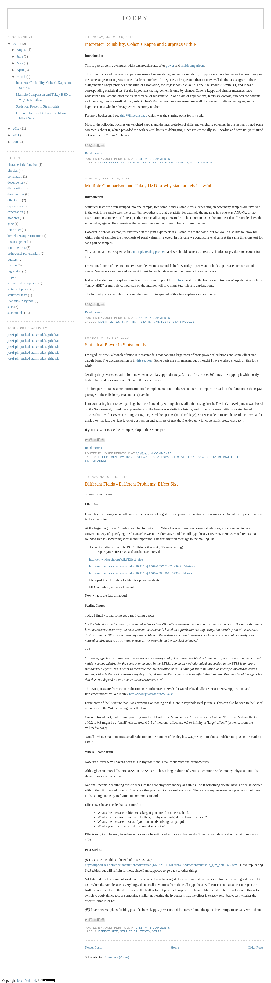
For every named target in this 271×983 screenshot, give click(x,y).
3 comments (160, 158)
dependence (15, 182)
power (170, 65)
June (20, 56)
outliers (12, 259)
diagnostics (15, 188)
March (21, 77)
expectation (15, 212)
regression (14, 271)
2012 (16, 128)
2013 (16, 44)
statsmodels (201, 162)
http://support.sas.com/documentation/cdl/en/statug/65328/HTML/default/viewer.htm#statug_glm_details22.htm (161, 863)
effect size (108, 455)
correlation (14, 176)
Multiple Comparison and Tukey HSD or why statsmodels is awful (148, 185)
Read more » (93, 153)
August (22, 49)
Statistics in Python (170, 162)
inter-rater (108, 162)
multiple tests (111, 321)
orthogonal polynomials (23, 253)
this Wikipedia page (133, 115)
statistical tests (136, 162)
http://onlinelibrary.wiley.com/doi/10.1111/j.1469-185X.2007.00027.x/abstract (142, 564)
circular (12, 170)
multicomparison (192, 65)
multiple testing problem (149, 251)
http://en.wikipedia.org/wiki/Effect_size (116, 557)
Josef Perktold (26, 979)
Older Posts (256, 946)
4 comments (160, 317)
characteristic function (22, 164)
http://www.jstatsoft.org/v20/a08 (151, 692)
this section (144, 360)
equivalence (15, 206)
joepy (135, 18)
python (132, 321)
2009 (16, 142)
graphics (13, 218)
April (21, 70)
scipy (11, 277)
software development (155, 455)
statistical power (193, 455)
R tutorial (178, 280)
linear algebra (16, 241)
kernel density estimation (24, 235)
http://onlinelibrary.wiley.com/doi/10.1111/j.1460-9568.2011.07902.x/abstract (141, 571)
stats (157, 929)
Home (175, 946)
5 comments (160, 926)
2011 (16, 135)
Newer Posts (93, 946)
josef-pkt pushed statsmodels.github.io (33, 335)
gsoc (10, 224)
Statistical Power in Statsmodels (115, 344)
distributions (15, 194)
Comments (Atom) (116, 955)
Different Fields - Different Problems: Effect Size (132, 482)
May (20, 63)
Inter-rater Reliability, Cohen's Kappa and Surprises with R (141, 44)
